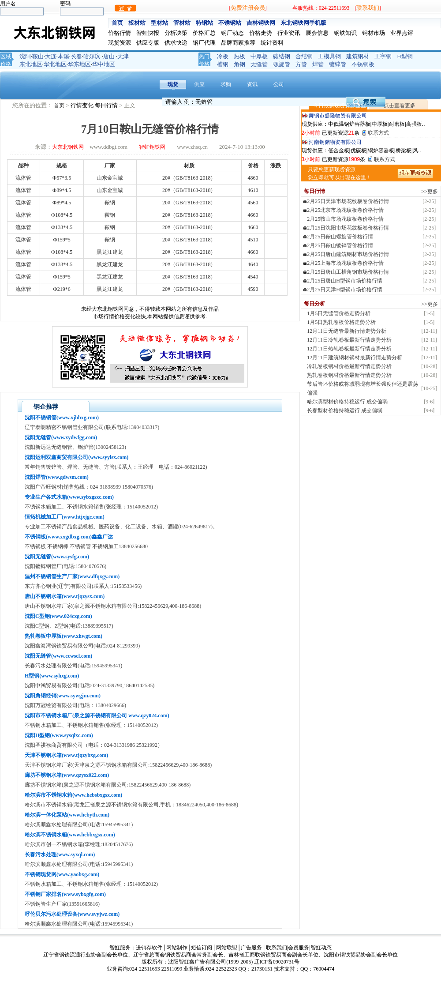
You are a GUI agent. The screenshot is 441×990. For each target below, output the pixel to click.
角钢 (239, 64)
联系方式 (378, 133)
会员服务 (298, 948)
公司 (278, 84)
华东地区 (79, 64)
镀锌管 (337, 64)
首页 (117, 22)
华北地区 (55, 64)
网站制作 (176, 948)
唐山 (109, 56)
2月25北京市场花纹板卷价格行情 (345, 210)
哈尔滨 (92, 56)
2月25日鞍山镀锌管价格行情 (340, 245)
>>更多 (429, 191)
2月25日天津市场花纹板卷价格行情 (348, 201)
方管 (301, 64)
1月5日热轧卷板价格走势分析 (341, 322)
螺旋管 (281, 64)
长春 (76, 56)
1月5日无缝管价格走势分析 (338, 313)
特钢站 (204, 22)
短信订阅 (201, 948)
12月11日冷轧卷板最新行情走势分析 (349, 340)
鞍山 (38, 56)
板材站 (137, 22)
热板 (239, 56)
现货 (173, 84)
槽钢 (222, 64)
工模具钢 (329, 56)
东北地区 (30, 64)
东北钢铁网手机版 (303, 22)
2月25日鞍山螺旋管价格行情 (340, 236)
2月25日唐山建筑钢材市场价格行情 (348, 254)
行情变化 (83, 105)
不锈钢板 (362, 64)
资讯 (252, 84)
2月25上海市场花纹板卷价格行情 (345, 263)
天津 (123, 56)
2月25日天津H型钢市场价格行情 (344, 289)
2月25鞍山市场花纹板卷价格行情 (345, 219)
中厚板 (259, 56)
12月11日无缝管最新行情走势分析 (346, 331)
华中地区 (103, 64)
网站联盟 (226, 948)
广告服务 (251, 948)
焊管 (318, 64)
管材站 (182, 22)
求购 (225, 84)
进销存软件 (149, 948)
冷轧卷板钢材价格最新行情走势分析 (349, 366)
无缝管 (259, 64)
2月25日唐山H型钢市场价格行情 (344, 281)
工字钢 (383, 56)
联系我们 (367, 7)
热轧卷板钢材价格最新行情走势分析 (349, 375)
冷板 (222, 56)
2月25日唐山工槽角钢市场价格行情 (348, 272)
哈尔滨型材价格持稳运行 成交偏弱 (347, 402)
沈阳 (25, 56)
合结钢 (304, 56)
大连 (50, 56)
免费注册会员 (248, 7)
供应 (199, 84)
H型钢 (404, 56)
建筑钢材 (357, 56)
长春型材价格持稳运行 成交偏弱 (344, 410)
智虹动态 (321, 948)
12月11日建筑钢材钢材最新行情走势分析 (354, 357)
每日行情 (107, 105)
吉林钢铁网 (261, 22)
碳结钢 (281, 56)
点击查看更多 (399, 105)
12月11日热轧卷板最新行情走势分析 (349, 349)
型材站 (159, 22)
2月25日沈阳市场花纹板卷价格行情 (348, 228)
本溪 (63, 56)
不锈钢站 (229, 22)
